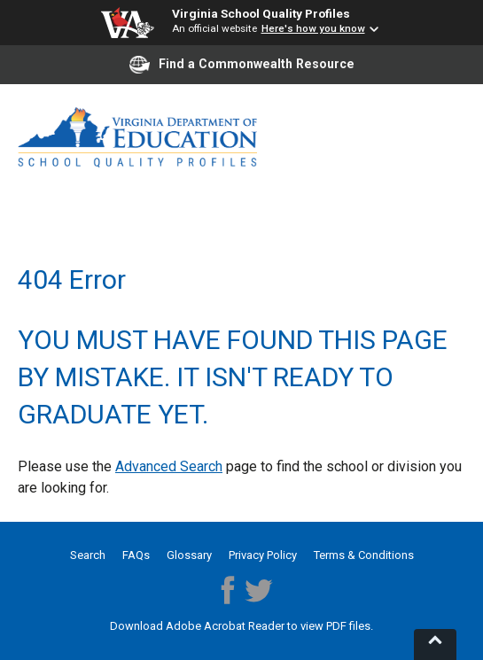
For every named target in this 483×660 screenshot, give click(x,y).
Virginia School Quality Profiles (261, 13)
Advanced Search (168, 466)
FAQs (136, 555)
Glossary (189, 555)
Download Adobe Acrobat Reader (198, 626)
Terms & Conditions (364, 555)
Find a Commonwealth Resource (241, 65)
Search (87, 555)
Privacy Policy (263, 555)
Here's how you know (313, 28)
